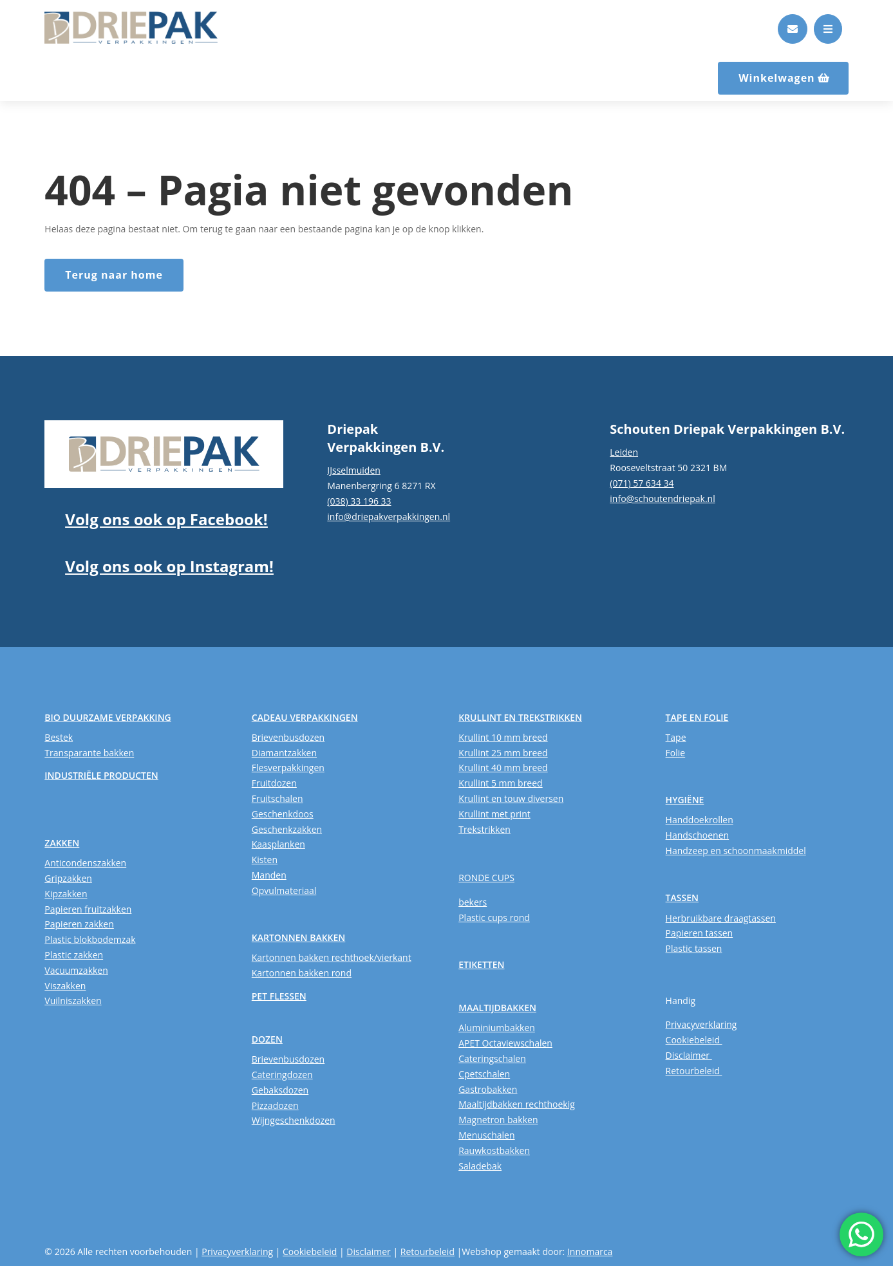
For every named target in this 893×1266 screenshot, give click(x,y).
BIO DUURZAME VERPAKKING (107, 717)
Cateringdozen (282, 1074)
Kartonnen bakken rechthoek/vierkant (331, 957)
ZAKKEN (61, 843)
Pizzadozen (275, 1105)
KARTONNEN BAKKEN (299, 937)
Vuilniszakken (72, 1000)
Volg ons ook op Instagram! (169, 566)
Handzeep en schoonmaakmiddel (736, 850)
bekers (472, 902)
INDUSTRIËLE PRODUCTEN (101, 775)
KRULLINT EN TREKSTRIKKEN (520, 717)
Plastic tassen (694, 948)
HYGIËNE (685, 800)
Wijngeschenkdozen (293, 1120)
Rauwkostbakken (494, 1150)
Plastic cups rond (494, 917)
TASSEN (682, 897)
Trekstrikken (484, 829)
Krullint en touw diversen (510, 798)
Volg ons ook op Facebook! (166, 519)
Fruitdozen (274, 783)
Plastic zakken (73, 955)
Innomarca (589, 1251)
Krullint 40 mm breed (502, 767)
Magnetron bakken (498, 1119)
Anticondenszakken (85, 863)
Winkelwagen (776, 78)
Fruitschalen (277, 798)
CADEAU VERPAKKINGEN (305, 717)
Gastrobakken (487, 1089)
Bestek (58, 737)
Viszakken (65, 986)
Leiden (624, 452)
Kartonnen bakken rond (302, 973)
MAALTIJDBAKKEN (497, 1007)
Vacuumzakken (76, 970)
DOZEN (267, 1039)
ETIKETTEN (481, 964)
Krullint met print (494, 814)
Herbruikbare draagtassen (721, 918)
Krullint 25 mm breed (502, 753)
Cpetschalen (484, 1074)
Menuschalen (486, 1135)
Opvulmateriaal (284, 890)
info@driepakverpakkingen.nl (388, 516)
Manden (269, 875)
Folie (676, 753)
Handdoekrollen (699, 820)
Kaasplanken (278, 844)
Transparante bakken (89, 753)
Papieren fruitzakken (87, 909)
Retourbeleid (694, 1071)
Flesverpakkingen (288, 767)
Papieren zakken (78, 924)
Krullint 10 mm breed (502, 737)
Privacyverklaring (701, 1024)
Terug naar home (114, 275)
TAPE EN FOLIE (697, 717)
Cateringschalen (492, 1058)
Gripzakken (68, 878)
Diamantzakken (284, 753)
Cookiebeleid (694, 1040)
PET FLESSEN (279, 996)
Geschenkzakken (287, 829)
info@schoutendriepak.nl (662, 498)
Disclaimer (689, 1055)
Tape (676, 737)
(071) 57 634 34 (641, 483)
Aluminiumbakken (496, 1027)
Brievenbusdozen (288, 737)
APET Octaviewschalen (505, 1043)
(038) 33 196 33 (359, 501)
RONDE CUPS (486, 877)
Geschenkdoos (283, 814)
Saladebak (480, 1166)
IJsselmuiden (354, 470)
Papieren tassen (699, 933)
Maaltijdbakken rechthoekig (516, 1104)
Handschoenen (697, 835)
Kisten (264, 859)
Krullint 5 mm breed (500, 783)
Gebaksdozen (280, 1090)
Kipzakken (65, 894)
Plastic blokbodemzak (89, 939)
